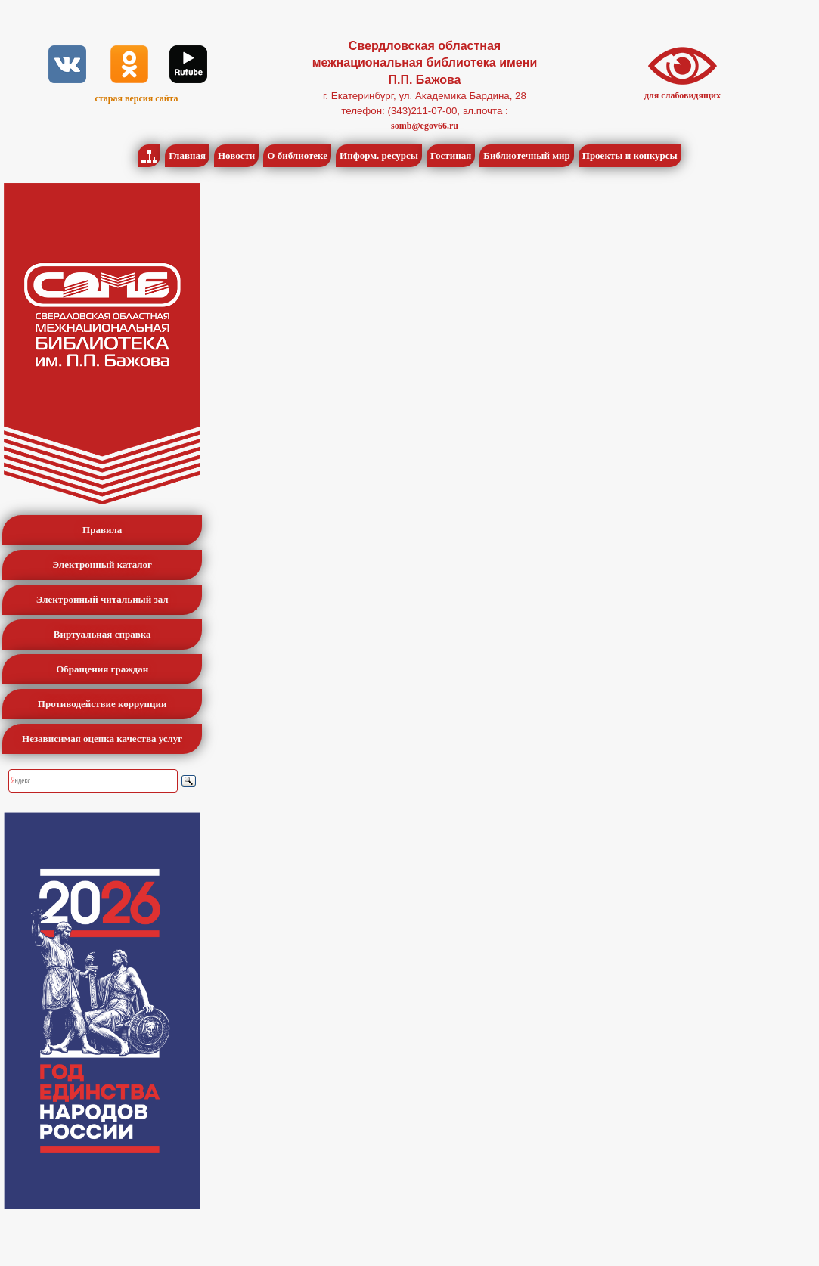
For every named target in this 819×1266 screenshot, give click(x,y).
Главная (187, 155)
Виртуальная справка (102, 634)
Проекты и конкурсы (630, 155)
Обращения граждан (102, 669)
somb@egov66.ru (424, 125)
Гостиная (450, 155)
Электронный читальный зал (102, 599)
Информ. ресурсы (379, 155)
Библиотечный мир (526, 155)
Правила (102, 529)
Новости (236, 155)
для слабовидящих (682, 95)
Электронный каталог (102, 564)
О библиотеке (297, 155)
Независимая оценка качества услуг (102, 738)
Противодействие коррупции (102, 703)
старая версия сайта (136, 98)
